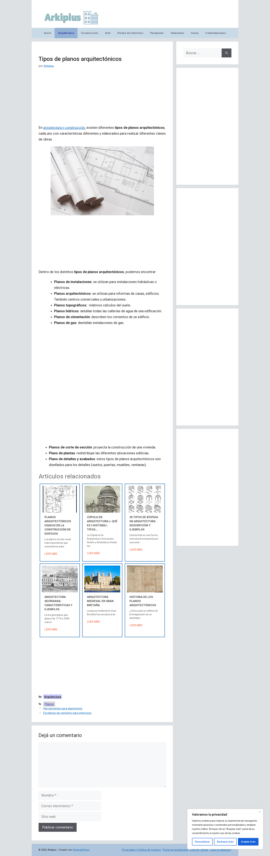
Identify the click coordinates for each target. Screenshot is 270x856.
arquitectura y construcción (64, 128)
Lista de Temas (199, 850)
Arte (108, 33)
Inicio (47, 33)
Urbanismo (177, 33)
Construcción (89, 33)
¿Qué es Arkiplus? (220, 850)
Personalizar (202, 841)
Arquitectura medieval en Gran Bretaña (100, 601)
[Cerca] (259, 812)
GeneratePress (81, 849)
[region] (225, 829)
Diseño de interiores (130, 33)
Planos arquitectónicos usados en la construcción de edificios (57, 525)
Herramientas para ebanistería (62, 708)
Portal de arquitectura (175, 850)
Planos (49, 704)
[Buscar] (226, 52)
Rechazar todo (225, 841)
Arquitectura (66, 33)
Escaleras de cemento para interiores (67, 713)
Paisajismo (157, 33)
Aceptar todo (248, 841)
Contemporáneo (215, 33)
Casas (195, 33)
